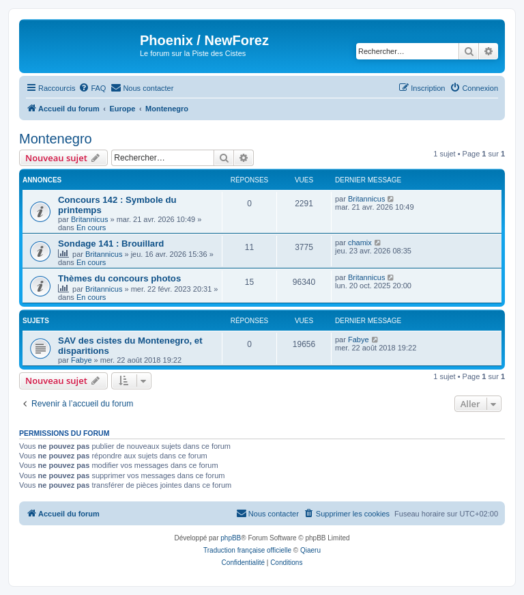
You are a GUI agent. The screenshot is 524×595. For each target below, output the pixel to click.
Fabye (81, 360)
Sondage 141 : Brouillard (111, 243)
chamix (360, 242)
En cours (91, 227)
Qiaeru (310, 550)
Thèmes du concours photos (119, 278)
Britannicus (89, 219)
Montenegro (55, 138)
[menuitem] (92, 88)
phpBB (230, 538)
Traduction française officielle (247, 550)
